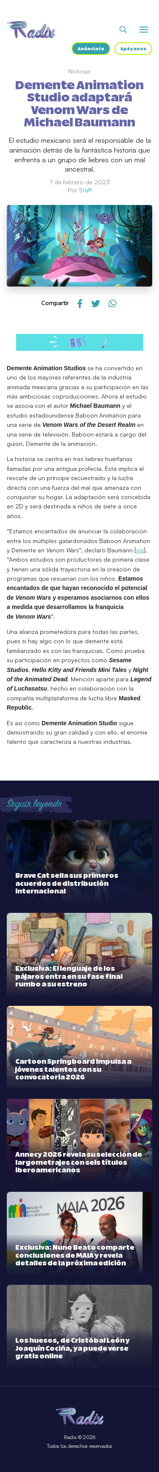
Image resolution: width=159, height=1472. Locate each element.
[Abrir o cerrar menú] (143, 29)
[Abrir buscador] (123, 29)
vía (140, 550)
